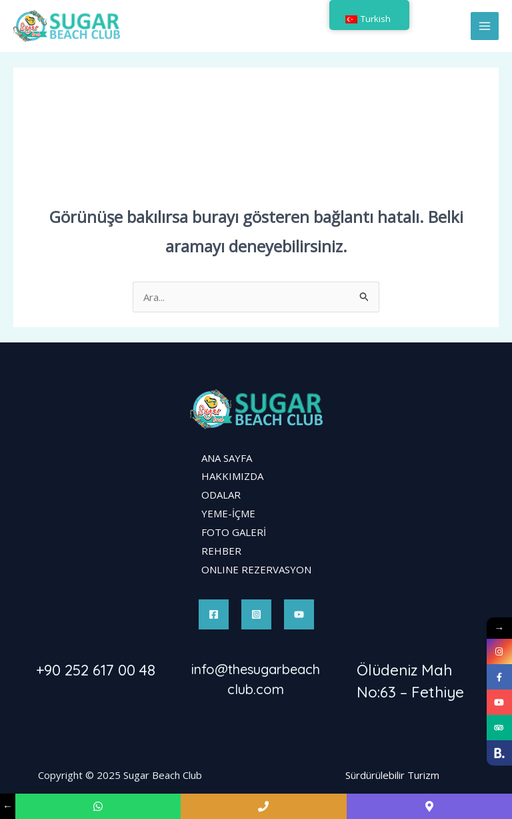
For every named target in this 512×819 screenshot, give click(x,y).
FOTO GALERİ (233, 532)
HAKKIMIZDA (232, 476)
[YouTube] (299, 614)
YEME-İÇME (228, 513)
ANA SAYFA (226, 458)
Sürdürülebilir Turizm (392, 775)
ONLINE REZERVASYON (256, 569)
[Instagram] (256, 614)
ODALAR (221, 494)
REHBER (221, 550)
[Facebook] (214, 614)
